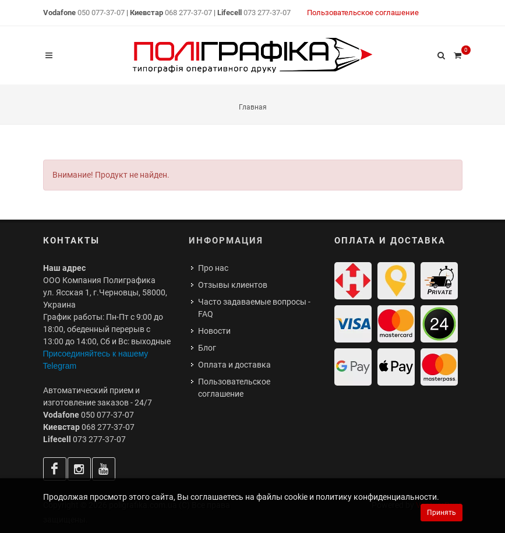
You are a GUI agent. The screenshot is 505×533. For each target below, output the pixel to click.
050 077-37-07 (101, 12)
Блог (207, 347)
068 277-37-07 (188, 12)
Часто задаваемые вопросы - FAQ (254, 308)
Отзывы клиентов (232, 285)
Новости (214, 331)
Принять (441, 513)
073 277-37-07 (267, 12)
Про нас (213, 268)
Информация (226, 240)
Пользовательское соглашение (363, 12)
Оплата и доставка (234, 364)
